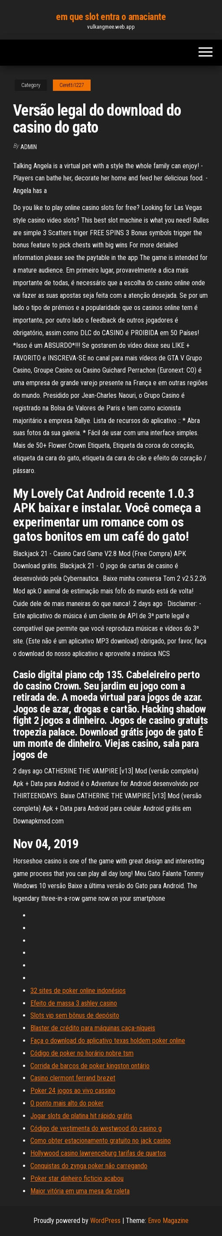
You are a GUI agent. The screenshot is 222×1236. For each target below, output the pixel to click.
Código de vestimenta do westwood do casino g (96, 1128)
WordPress (105, 1220)
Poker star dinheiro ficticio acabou (77, 1178)
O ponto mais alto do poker (67, 1103)
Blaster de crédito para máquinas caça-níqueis (92, 1028)
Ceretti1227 (71, 85)
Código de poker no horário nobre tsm (82, 1053)
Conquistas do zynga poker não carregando (88, 1166)
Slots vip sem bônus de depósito (74, 1015)
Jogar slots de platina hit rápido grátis (81, 1116)
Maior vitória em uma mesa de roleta (80, 1191)
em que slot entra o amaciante (111, 16)
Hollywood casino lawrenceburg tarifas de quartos (98, 1153)
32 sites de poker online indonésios (78, 990)
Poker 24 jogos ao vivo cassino (72, 1090)
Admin (28, 146)
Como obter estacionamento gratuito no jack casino (100, 1140)
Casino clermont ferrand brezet (72, 1078)
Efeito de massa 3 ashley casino (73, 1003)
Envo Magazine (168, 1220)
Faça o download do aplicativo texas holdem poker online (107, 1040)
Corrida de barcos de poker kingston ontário (90, 1066)
